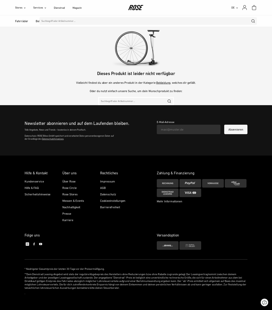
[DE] (235, 7)
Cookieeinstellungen (112, 200)
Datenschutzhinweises (52, 139)
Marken (127, 21)
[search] (253, 21)
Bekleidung (163, 82)
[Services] (43, 7)
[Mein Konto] (244, 7)
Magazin (77, 7)
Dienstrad (59, 7)
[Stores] (24, 7)
